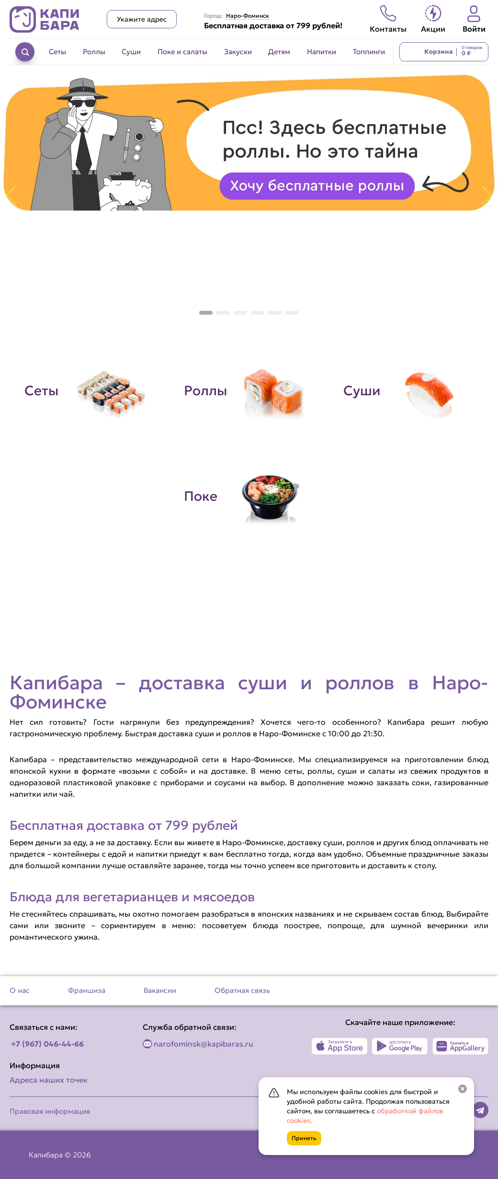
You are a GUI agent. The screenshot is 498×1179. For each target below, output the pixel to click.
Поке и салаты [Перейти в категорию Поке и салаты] (182, 51)
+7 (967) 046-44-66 (47, 1044)
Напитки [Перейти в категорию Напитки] (321, 51)
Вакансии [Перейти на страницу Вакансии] (160, 990)
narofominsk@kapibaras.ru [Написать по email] (203, 1044)
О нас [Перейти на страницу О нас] (20, 990)
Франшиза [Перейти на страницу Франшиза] (86, 990)
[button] (206, 313)
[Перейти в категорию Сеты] (90, 391)
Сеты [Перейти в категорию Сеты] (57, 51)
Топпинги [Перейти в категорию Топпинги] (369, 51)
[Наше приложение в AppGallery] (460, 1046)
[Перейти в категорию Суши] (409, 391)
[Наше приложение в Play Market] (400, 1046)
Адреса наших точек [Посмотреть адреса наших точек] (49, 1080)
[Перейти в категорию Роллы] (249, 391)
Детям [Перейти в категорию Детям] (279, 51)
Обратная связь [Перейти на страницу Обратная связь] (242, 990)
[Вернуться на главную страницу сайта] (44, 19)
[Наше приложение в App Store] (340, 1046)
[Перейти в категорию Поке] (249, 496)
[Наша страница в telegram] (480, 1110)
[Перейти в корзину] (443, 51)
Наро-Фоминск (247, 15)
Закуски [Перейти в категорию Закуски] (238, 51)
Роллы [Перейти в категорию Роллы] (94, 51)
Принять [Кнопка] (304, 1138)
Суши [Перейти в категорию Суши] (131, 51)
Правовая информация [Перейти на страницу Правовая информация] (50, 1111)
